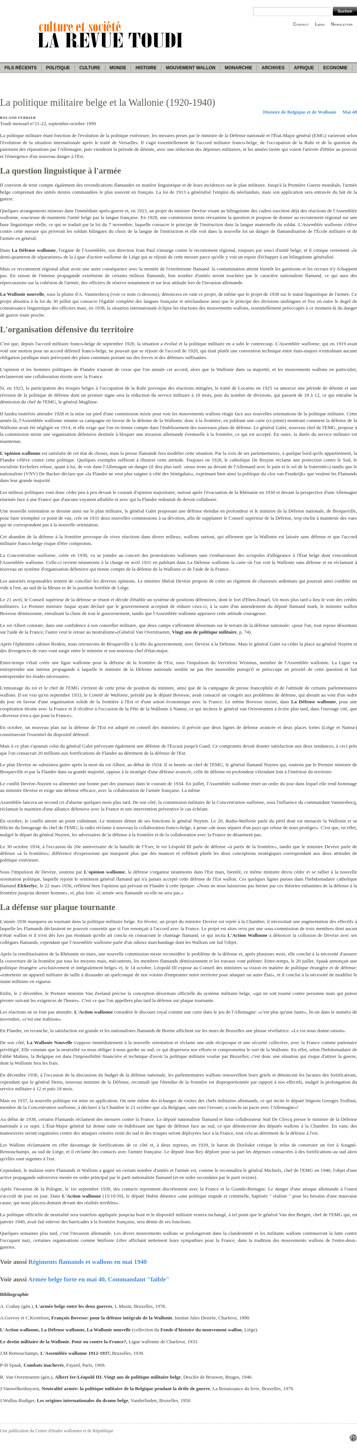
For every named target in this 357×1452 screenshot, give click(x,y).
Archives (272, 67)
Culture (89, 67)
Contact (301, 24)
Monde (118, 67)
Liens (320, 24)
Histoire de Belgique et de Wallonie (299, 112)
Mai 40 (349, 112)
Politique (58, 67)
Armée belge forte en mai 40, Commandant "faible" (98, 1279)
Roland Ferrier (18, 118)
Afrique (304, 67)
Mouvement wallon (190, 67)
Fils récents (20, 67)
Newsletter (342, 24)
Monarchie (238, 67)
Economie (335, 67)
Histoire (145, 67)
